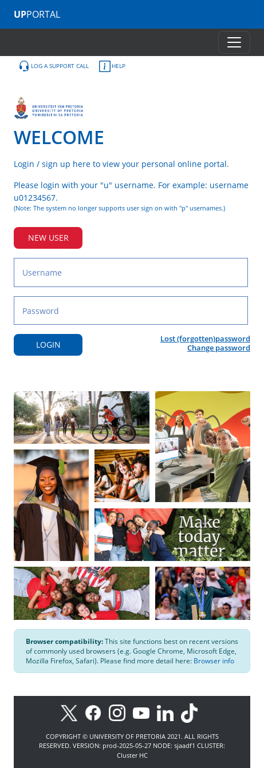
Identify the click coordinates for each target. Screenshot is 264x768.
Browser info (214, 660)
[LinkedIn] (168, 712)
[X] (72, 712)
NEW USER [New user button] (48, 237)
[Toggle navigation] (234, 42)
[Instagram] (121, 712)
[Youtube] (145, 712)
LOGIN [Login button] (48, 344)
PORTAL (37, 14)
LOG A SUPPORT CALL (53, 66)
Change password (218, 348)
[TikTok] (192, 712)
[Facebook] (97, 712)
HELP (112, 66)
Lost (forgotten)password (205, 338)
